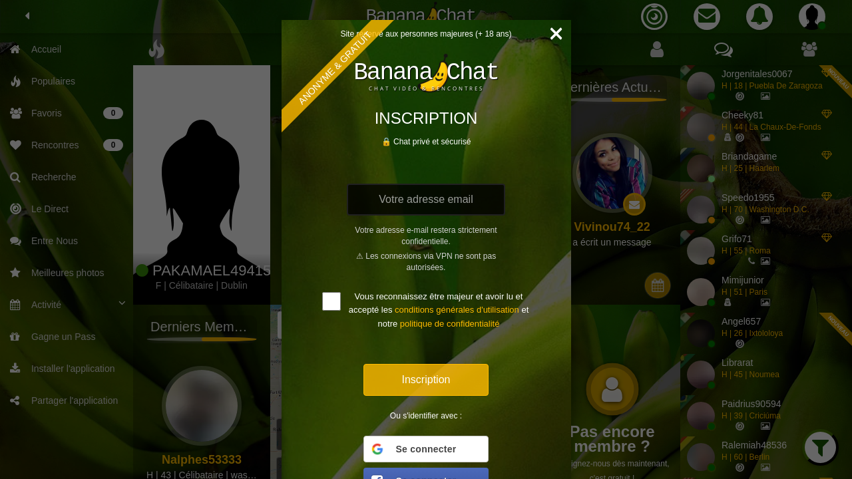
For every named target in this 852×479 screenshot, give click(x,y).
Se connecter (413, 449)
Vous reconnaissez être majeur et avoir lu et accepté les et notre (439, 310)
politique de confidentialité (450, 324)
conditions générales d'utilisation (457, 310)
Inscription (426, 379)
